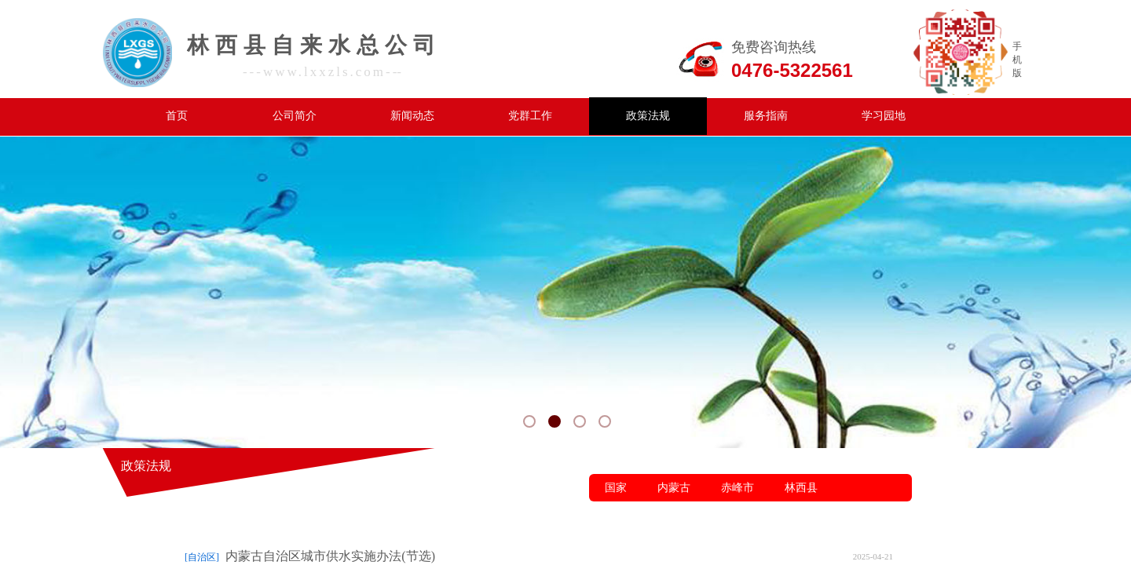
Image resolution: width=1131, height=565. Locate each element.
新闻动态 (412, 116)
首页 (177, 116)
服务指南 (766, 116)
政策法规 (648, 116)
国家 (616, 488)
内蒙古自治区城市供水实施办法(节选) (330, 556)
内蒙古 (673, 488)
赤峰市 (737, 488)
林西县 (801, 488)
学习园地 (884, 116)
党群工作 (530, 116)
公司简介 (295, 116)
